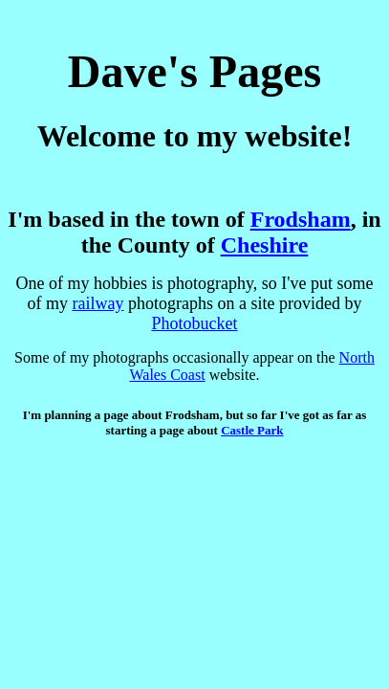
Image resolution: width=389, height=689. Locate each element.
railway (98, 303)
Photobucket (195, 323)
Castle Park (252, 430)
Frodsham (300, 219)
